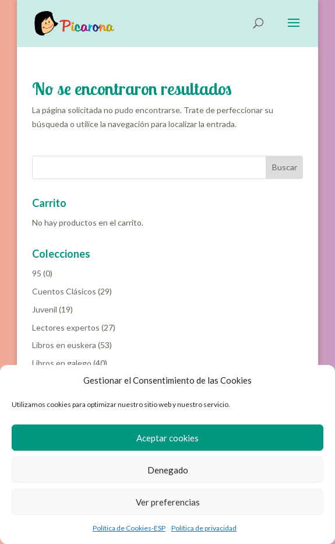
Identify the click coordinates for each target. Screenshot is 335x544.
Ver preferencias (168, 502)
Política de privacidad (204, 528)
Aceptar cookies (167, 438)
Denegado (167, 470)
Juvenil (44, 309)
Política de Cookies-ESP (129, 528)
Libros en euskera (64, 345)
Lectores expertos (66, 327)
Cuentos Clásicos (64, 291)
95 (36, 273)
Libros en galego (61, 363)
